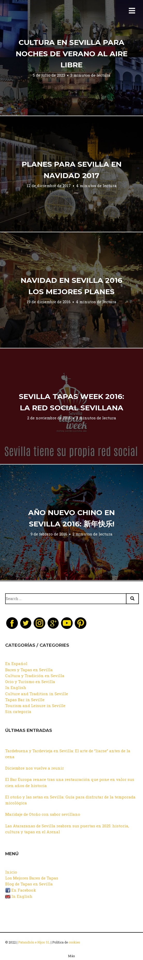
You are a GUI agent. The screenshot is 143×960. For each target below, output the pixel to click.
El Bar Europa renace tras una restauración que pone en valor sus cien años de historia (69, 782)
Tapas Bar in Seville (24, 699)
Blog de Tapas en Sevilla (29, 883)
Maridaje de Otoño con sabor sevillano (42, 814)
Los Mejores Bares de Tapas (31, 878)
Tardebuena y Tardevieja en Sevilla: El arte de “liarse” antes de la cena (67, 753)
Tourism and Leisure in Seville (35, 705)
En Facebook (20, 890)
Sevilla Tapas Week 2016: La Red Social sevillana (71, 402)
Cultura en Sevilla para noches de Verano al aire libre (71, 53)
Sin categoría (18, 711)
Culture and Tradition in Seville (36, 693)
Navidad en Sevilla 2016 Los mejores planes (71, 286)
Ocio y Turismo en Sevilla (30, 681)
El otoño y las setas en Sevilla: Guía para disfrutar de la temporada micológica (70, 799)
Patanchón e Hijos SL (34, 942)
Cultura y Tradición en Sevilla (34, 675)
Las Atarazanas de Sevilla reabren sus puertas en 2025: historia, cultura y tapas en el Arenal (67, 828)
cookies (74, 942)
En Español (16, 663)
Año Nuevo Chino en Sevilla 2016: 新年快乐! (71, 518)
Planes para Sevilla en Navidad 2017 (72, 170)
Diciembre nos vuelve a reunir (34, 768)
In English (15, 687)
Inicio (11, 872)
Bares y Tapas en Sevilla (29, 669)
